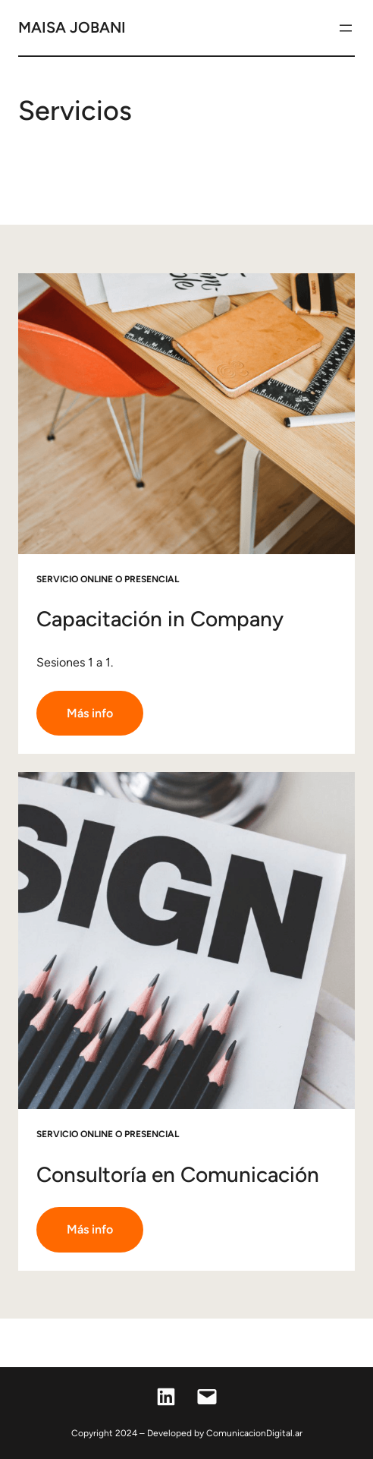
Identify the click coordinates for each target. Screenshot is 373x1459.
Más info (90, 713)
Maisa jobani (72, 27)
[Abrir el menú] (346, 28)
